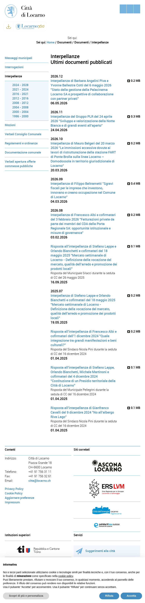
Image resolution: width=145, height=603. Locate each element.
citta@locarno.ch (39, 480)
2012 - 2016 (20, 98)
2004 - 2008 (20, 107)
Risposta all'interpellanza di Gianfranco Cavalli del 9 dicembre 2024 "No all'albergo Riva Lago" (82, 412)
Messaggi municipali (18, 58)
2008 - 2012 (20, 103)
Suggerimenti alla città (95, 551)
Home (50, 42)
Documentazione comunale (23, 152)
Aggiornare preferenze (19, 498)
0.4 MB (133, 183)
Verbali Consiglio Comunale (23, 134)
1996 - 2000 (20, 116)
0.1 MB (133, 246)
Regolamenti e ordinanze (21, 143)
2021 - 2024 (20, 89)
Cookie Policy (13, 493)
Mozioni (10, 125)
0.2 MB (133, 81)
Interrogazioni (14, 67)
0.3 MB (133, 116)
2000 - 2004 (20, 112)
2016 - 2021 (20, 94)
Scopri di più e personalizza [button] (26, 595)
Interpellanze (13, 76)
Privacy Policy (14, 489)
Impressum (12, 502)
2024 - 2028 (20, 85)
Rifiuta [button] (109, 595)
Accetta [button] (131, 595)
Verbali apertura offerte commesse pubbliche (20, 164)
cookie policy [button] (65, 575)
